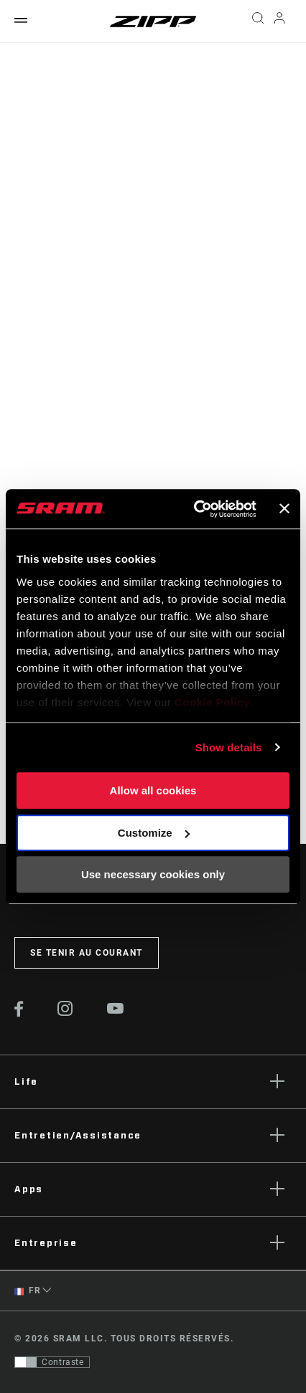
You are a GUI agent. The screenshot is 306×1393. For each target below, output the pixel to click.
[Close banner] (284, 509)
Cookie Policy (212, 702)
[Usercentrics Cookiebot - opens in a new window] (195, 509)
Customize (154, 833)
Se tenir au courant (86, 953)
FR (27, 1290)
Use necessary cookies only (153, 874)
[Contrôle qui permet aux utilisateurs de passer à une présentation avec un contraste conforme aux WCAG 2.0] (52, 1362)
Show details (228, 747)
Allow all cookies (153, 790)
